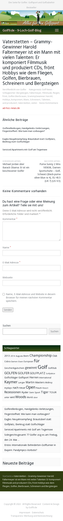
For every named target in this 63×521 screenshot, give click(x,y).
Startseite (7, 476)
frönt (5, 96)
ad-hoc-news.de (11, 108)
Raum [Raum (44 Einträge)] (39, 387)
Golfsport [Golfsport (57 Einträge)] (23, 377)
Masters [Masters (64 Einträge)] (40, 382)
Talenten (45, 99)
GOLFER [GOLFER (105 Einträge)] (23, 373)
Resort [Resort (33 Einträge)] (45, 388)
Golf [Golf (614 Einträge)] (42, 367)
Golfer (23, 89)
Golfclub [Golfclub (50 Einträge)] (52, 367)
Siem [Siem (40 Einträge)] (31, 392)
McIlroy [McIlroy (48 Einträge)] (48, 382)
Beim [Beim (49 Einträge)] (26, 355)
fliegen (56, 92)
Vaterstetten (24, 103)
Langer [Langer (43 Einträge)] (21, 382)
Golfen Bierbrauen (17, 96)
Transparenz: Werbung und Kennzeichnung (31, 515)
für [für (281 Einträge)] (37, 360)
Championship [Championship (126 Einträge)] (41, 355)
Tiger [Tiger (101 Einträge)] (45, 392)
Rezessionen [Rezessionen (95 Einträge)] (12, 392)
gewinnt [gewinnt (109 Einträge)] (31, 367)
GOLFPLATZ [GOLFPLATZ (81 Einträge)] (37, 373)
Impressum (24, 512)
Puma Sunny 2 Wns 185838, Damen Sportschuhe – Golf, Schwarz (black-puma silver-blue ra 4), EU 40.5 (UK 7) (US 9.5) (46, 171)
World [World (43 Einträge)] (30, 397)
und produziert (10, 103)
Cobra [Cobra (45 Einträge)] (7, 361)
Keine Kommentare (48, 103)
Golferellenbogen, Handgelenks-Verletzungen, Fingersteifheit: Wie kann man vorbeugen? (26, 129)
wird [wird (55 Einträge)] (12, 397)
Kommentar (10, 219)
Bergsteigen (22, 92)
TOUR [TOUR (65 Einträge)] (52, 392)
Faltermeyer (35, 92)
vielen (34, 103)
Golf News (47, 89)
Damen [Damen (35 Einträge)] (14, 361)
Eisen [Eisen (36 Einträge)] (20, 361)
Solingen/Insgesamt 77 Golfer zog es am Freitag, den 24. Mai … (31, 437)
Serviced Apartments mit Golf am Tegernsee (25, 150)
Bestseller (31, 7)
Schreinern (35, 99)
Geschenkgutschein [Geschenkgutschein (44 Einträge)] (14, 368)
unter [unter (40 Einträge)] (6, 397)
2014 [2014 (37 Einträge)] (12, 356)
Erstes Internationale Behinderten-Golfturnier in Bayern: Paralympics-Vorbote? (30, 447)
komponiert (17, 99)
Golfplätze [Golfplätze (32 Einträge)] (50, 373)
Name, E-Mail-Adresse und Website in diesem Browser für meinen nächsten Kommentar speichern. (29, 297)
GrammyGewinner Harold (39, 96)
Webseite (8, 277)
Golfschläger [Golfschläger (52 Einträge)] (11, 377)
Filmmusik (47, 92)
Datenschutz (38, 512)
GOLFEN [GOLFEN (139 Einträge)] (10, 373)
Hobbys (6, 99)
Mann (26, 99)
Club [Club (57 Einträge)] (54, 355)
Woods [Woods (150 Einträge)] (20, 396)
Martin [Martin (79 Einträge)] (30, 382)
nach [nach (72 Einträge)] (15, 387)
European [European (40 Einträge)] (28, 361)
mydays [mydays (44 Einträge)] (8, 387)
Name (7, 247)
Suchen (7, 325)
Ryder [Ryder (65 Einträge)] (25, 392)
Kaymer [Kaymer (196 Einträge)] (10, 381)
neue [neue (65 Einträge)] (22, 387)
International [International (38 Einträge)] (45, 377)
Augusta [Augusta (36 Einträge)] (19, 356)
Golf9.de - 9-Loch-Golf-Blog (22, 30)
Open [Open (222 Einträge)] (30, 387)
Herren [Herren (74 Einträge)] (33, 377)
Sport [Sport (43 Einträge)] (37, 392)
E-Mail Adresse (11, 262)
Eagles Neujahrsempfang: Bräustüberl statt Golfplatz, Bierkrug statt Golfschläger (29, 140)
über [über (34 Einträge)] (35, 397)
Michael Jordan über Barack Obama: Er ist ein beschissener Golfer (17, 166)
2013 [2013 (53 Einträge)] (7, 355)
